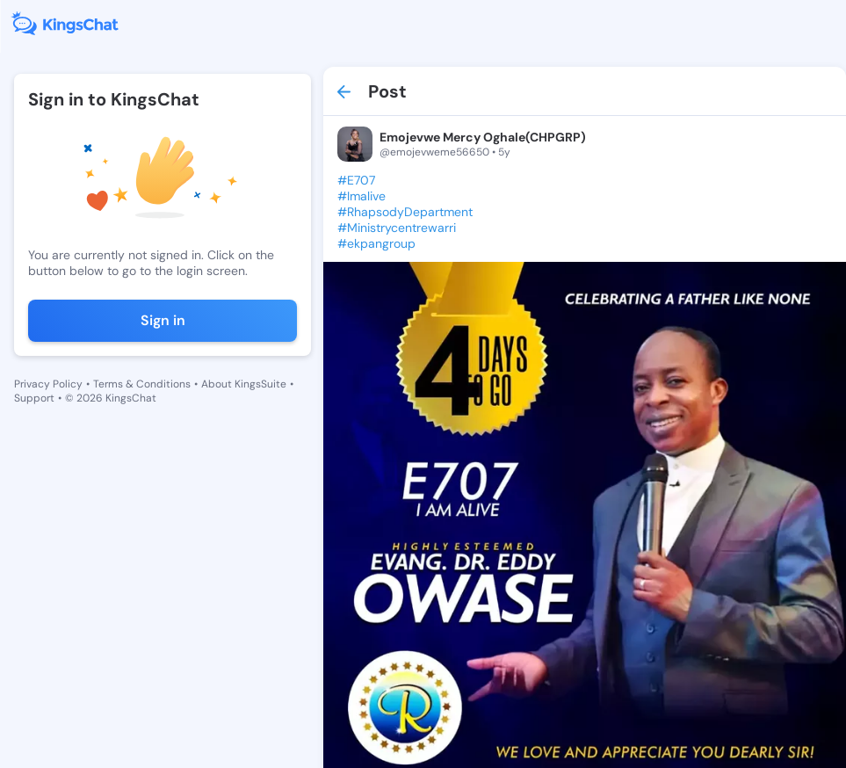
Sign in (163, 320)
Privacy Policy (48, 384)
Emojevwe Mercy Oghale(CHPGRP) (483, 137)
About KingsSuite (243, 384)
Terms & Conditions (142, 384)
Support (34, 398)
